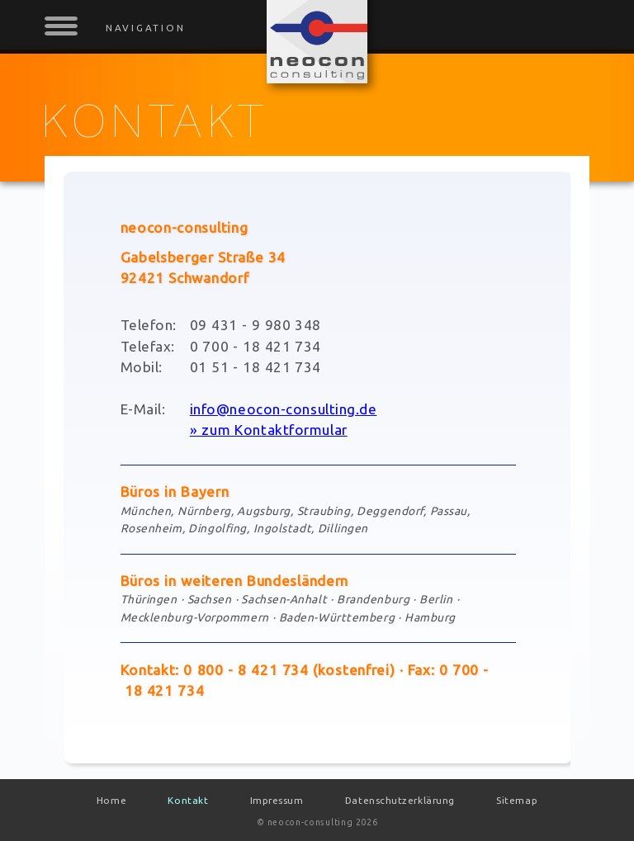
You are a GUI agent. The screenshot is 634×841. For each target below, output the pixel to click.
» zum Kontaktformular (269, 429)
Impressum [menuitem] (277, 800)
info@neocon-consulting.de (283, 409)
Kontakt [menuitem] (188, 800)
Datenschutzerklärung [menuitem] (400, 800)
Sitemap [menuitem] (516, 800)
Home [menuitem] (111, 800)
